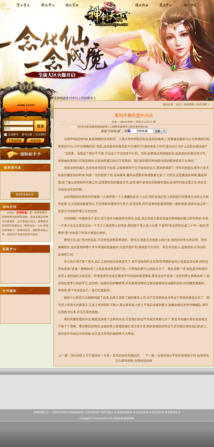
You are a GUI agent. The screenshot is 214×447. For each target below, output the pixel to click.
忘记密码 (41, 134)
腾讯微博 (120, 126)
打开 (21, 426)
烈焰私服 (23, 7)
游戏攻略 (141, 7)
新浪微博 (91, 126)
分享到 (73, 126)
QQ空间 (81, 126)
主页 (178, 104)
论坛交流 (189, 7)
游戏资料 (71, 7)
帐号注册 (27, 134)
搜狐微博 (102, 126)
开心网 (129, 126)
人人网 (111, 126)
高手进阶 (202, 104)
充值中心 (165, 7)
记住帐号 (13, 134)
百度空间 (138, 126)
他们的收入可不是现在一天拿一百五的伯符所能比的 (105, 355)
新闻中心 (47, 7)
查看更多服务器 (25, 194)
